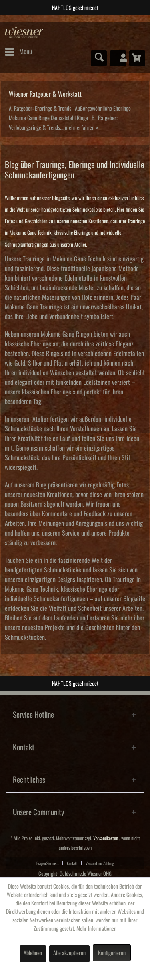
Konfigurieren (112, 953)
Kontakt (72, 863)
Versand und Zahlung (100, 863)
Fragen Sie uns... (47, 863)
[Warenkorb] (137, 58)
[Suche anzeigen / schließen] (99, 58)
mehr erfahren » (81, 128)
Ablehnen (33, 953)
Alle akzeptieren (69, 953)
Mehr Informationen (96, 929)
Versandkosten (105, 838)
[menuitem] (18, 52)
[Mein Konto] (118, 58)
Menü (18, 50)
